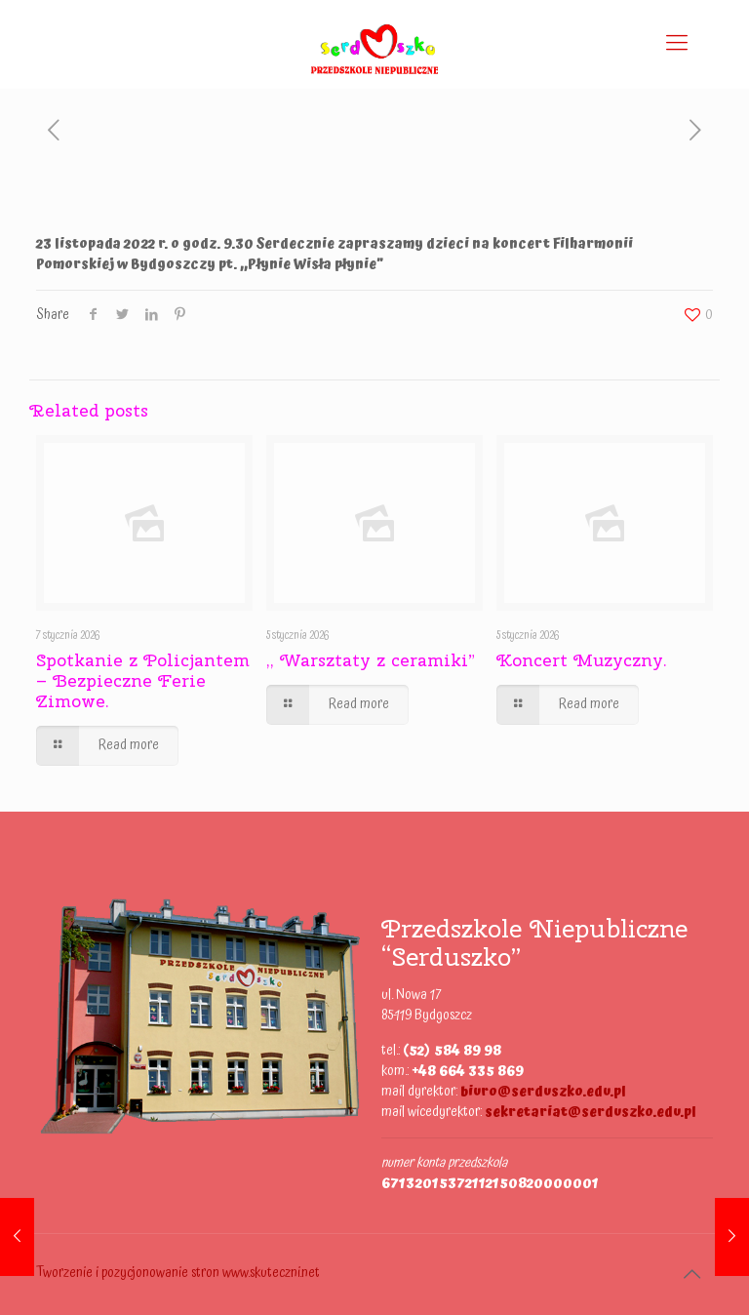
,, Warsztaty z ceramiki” (370, 660)
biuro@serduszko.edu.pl (543, 1091)
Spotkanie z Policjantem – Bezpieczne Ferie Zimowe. (143, 680)
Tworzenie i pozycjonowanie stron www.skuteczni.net (178, 1273)
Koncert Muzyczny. (581, 660)
